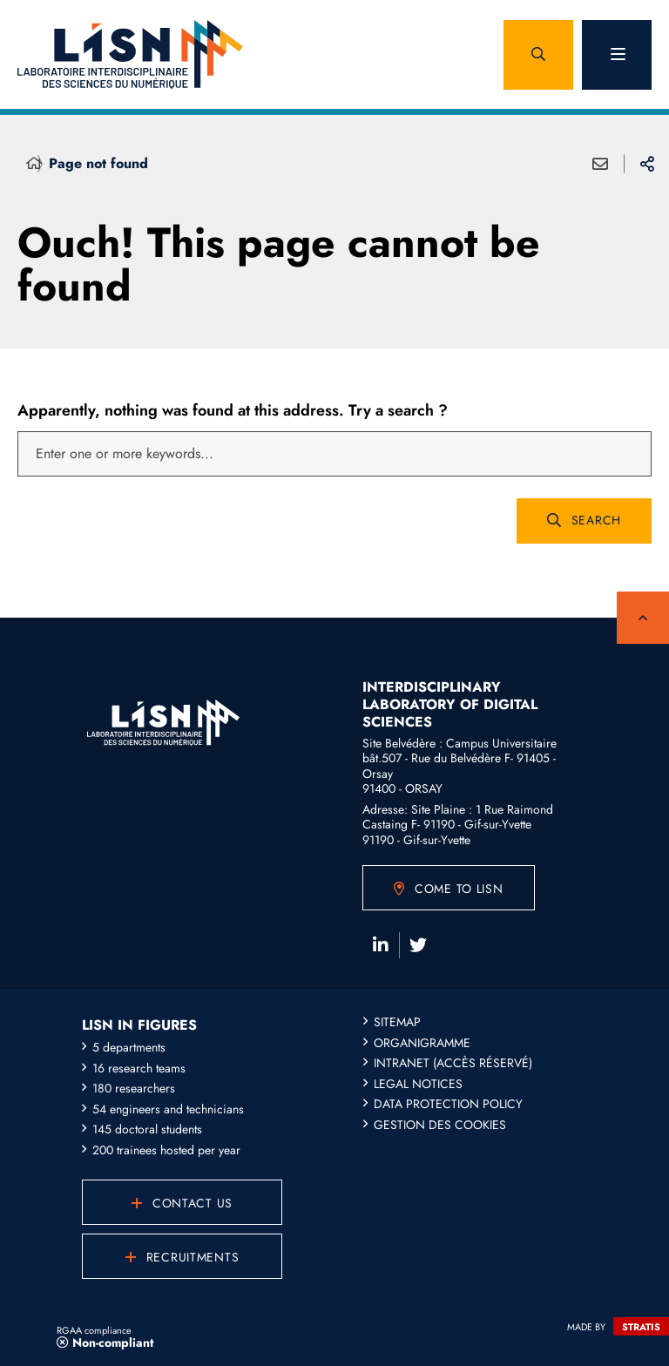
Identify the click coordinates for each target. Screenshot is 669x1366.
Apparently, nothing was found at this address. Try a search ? (232, 410)
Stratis (641, 1327)
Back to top (643, 618)
